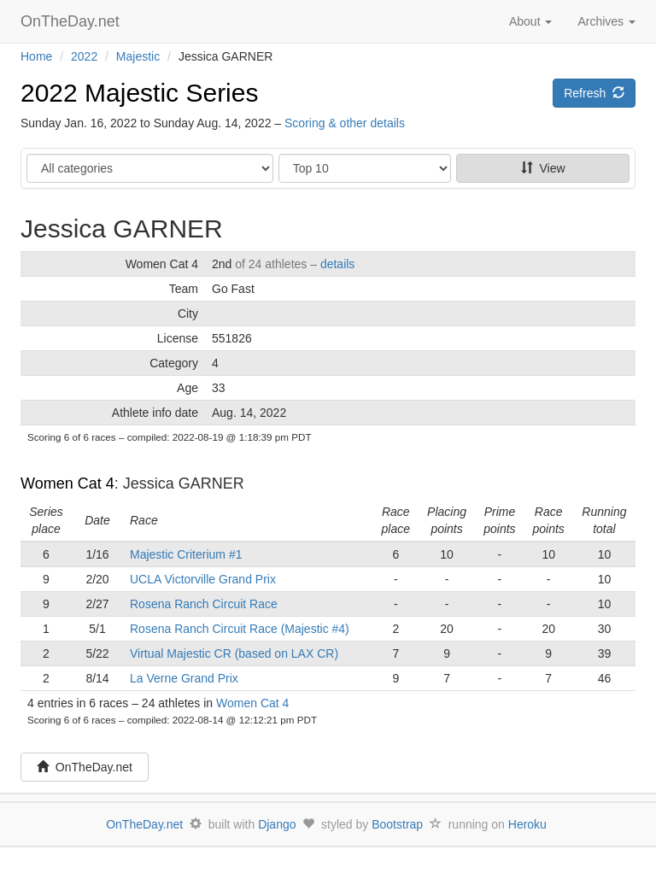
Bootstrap (397, 824)
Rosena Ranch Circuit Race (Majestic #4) (239, 629)
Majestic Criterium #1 (186, 554)
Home (36, 56)
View (543, 168)
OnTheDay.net (72, 21)
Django (277, 824)
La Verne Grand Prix (184, 678)
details (337, 264)
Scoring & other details (344, 123)
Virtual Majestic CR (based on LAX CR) (234, 653)
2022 (84, 56)
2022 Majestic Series (139, 93)
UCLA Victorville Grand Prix (203, 579)
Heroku (527, 824)
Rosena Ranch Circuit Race (204, 604)
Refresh (594, 93)
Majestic (138, 56)
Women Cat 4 (67, 483)
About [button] (530, 21)
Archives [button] (606, 21)
